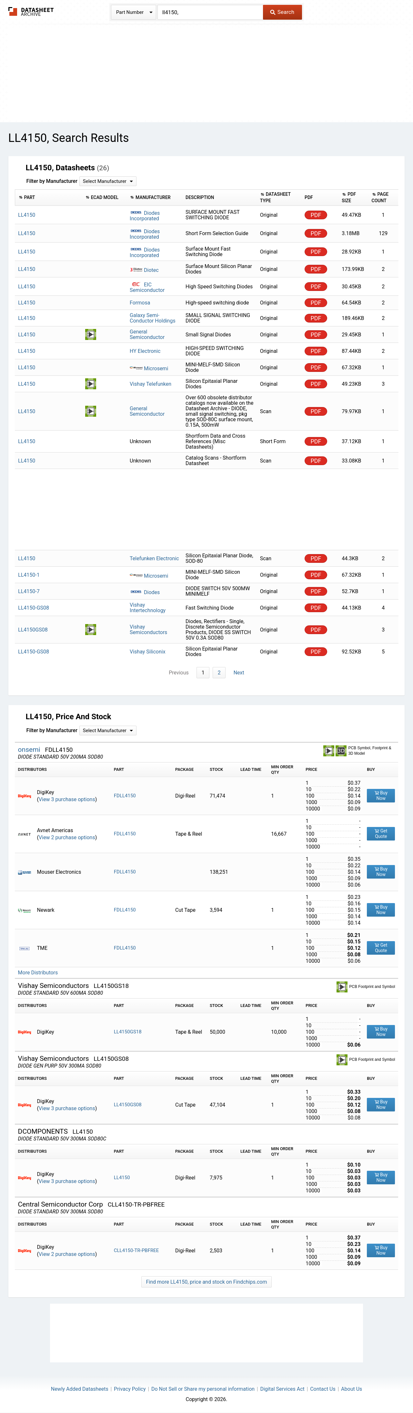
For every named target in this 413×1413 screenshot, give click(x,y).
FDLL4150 (125, 796)
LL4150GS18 (128, 1032)
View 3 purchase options (67, 799)
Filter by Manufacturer (51, 181)
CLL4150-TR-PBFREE (136, 1251)
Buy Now (381, 796)
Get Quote (381, 834)
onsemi (30, 749)
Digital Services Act (282, 1389)
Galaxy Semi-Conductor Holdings (153, 318)
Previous (179, 673)
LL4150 (122, 1178)
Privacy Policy (130, 1389)
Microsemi (149, 368)
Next (238, 673)
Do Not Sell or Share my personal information (203, 1389)
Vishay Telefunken (150, 384)
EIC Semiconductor (147, 287)
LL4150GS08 (128, 1105)
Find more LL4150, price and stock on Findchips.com (206, 1282)
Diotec (144, 270)
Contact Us (323, 1389)
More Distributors (38, 972)
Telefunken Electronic (154, 558)
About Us (351, 1389)
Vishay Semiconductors (148, 629)
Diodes (145, 592)
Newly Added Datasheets (79, 1389)
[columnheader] (48, 198)
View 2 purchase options (67, 837)
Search (282, 12)
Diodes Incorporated (145, 216)
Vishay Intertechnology (148, 607)
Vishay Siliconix (148, 652)
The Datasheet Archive (31, 11)
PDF (315, 215)
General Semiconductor (147, 334)
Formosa (140, 303)
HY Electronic (145, 351)
